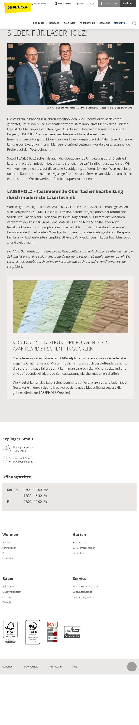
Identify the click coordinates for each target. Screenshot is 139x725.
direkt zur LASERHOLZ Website (46, 392)
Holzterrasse (79, 542)
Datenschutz (31, 666)
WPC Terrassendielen (84, 547)
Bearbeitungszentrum (84, 597)
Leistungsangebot (82, 591)
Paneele (6, 553)
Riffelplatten (8, 586)
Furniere (6, 597)
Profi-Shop (128, 3)
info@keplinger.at (22, 461)
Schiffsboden (9, 547)
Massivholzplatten (11, 591)
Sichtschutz (79, 553)
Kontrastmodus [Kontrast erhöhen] (64, 3)
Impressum (55, 666)
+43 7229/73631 (39, 3)
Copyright (7, 666)
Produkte (38, 23)
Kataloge (104, 23)
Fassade (6, 602)
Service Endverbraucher (85, 586)
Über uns (119, 23)
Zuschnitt (69, 23)
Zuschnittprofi (109, 3)
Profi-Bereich (87, 23)
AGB (75, 666)
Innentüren (8, 558)
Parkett (6, 542)
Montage (54, 23)
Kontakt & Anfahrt (85, 3)
